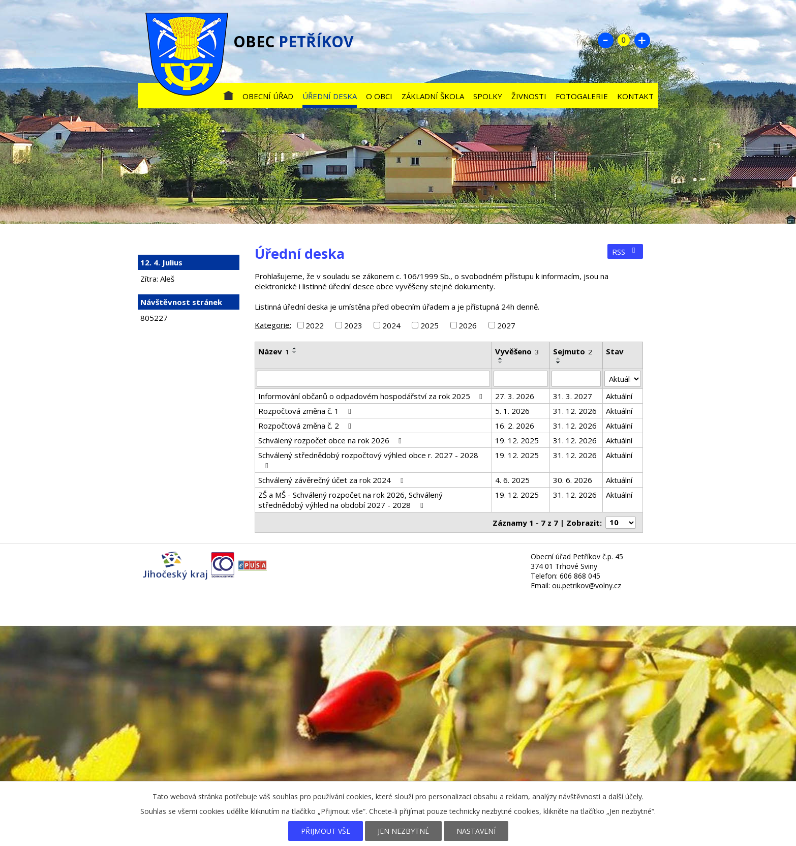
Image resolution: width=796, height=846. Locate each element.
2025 (429, 325)
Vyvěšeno (517, 351)
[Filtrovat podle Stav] (622, 379)
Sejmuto (572, 351)
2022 (314, 325)
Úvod (228, 94)
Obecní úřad (267, 96)
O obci (379, 96)
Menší (605, 40)
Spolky (487, 96)
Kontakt (635, 96)
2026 (467, 325)
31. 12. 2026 (575, 411)
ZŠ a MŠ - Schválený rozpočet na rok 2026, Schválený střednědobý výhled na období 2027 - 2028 (350, 500)
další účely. (626, 796)
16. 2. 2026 (514, 425)
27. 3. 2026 (514, 396)
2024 (391, 325)
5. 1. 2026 (512, 411)
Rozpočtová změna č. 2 (306, 425)
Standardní (624, 40)
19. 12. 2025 (517, 440)
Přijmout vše (325, 831)
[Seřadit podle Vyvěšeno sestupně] (500, 362)
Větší (642, 40)
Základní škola (433, 96)
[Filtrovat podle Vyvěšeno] (520, 379)
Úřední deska (329, 96)
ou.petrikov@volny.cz (586, 585)
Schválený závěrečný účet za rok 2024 (332, 480)
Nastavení (476, 831)
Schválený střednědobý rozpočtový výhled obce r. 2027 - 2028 (368, 460)
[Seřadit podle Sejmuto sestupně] (558, 362)
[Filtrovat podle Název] (373, 379)
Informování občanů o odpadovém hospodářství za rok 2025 (371, 396)
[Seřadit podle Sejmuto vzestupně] (558, 358)
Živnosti (528, 96)
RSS (625, 252)
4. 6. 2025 (512, 480)
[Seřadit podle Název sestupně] (294, 352)
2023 (353, 325)
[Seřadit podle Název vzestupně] (294, 348)
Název (273, 351)
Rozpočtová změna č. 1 (306, 411)
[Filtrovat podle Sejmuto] (576, 379)
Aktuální (619, 396)
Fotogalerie (582, 96)
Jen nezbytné (403, 831)
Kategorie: (273, 324)
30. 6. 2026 (572, 480)
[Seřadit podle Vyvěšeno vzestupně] (500, 358)
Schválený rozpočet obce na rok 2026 (331, 440)
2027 (506, 325)
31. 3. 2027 (572, 396)
